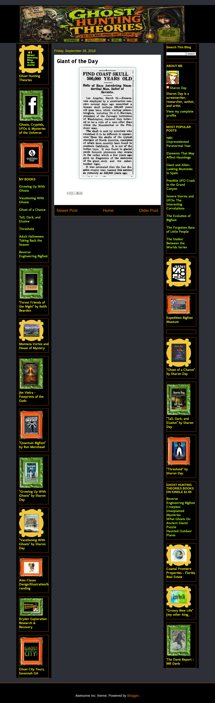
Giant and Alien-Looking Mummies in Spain (179, 169)
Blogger (133, 695)
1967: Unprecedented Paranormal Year (178, 142)
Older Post (148, 210)
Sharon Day (178, 88)
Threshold (26, 229)
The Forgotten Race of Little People (180, 229)
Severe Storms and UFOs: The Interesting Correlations (180, 202)
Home (108, 210)
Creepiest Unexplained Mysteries (175, 511)
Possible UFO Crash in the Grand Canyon (180, 185)
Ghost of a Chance (32, 210)
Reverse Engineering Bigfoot (33, 254)
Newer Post (67, 210)
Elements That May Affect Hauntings (180, 155)
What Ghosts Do (178, 519)
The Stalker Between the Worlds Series (176, 243)
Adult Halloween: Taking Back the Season (31, 240)
